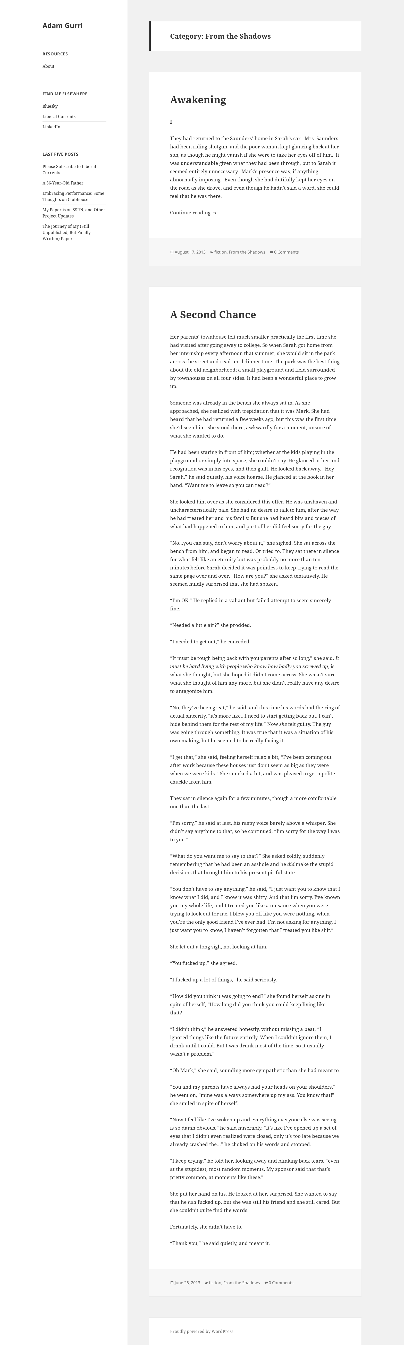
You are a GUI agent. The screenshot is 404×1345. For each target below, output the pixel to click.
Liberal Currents (59, 116)
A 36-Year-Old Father (63, 183)
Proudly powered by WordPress (201, 1331)
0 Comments (286, 252)
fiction (220, 252)
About (48, 66)
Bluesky (50, 106)
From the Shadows (247, 252)
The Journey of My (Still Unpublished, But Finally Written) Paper (67, 232)
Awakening (198, 99)
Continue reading (194, 212)
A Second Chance (213, 314)
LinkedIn (51, 127)
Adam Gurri (63, 25)
